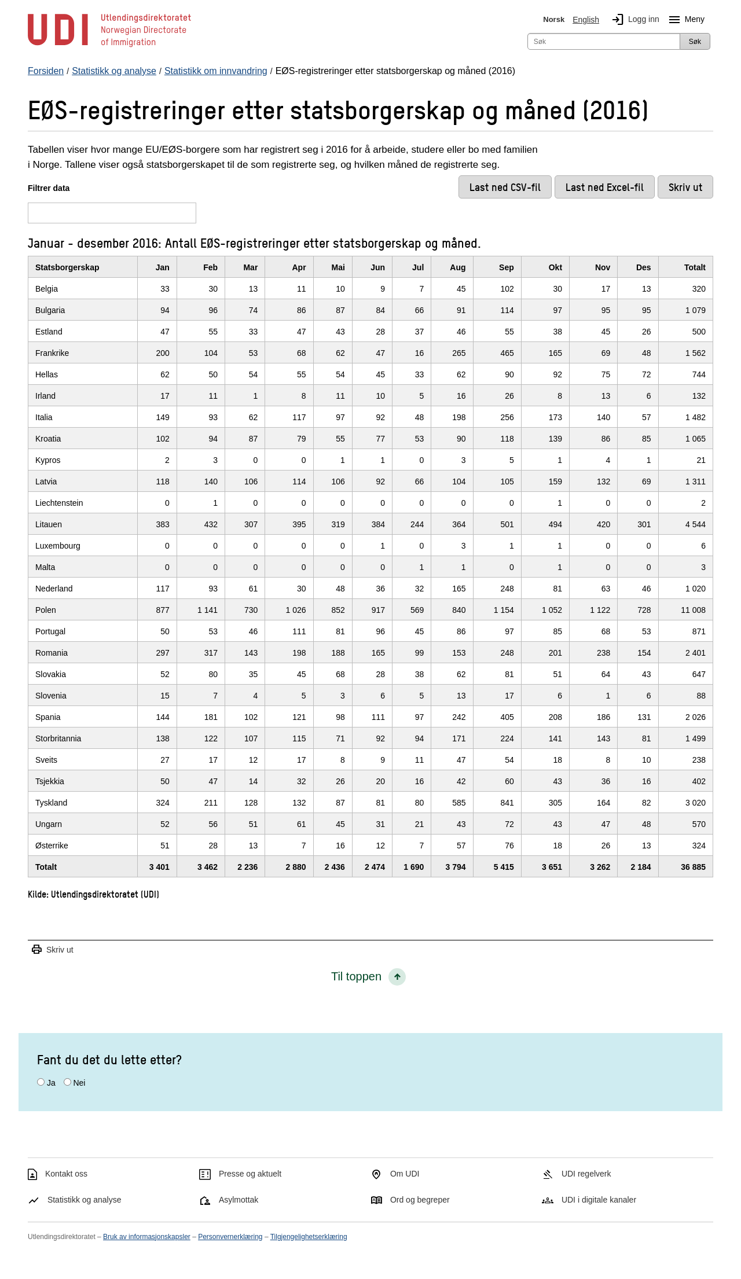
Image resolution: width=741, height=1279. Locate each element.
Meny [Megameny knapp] (684, 20)
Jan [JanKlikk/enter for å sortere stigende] (163, 267)
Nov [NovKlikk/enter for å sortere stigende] (602, 267)
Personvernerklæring (230, 1237)
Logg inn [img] (633, 20)
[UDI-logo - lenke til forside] (109, 46)
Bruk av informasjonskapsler (146, 1237)
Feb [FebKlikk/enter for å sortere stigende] (210, 267)
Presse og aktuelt (250, 1173)
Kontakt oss (66, 1173)
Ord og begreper (420, 1199)
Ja (51, 1082)
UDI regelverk (586, 1173)
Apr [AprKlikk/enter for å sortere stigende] (299, 267)
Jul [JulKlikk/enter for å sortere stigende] (418, 267)
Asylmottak (238, 1199)
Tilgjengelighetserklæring (308, 1237)
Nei (79, 1082)
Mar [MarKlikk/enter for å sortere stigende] (250, 267)
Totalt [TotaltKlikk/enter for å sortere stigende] (695, 267)
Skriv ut (52, 950)
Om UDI (405, 1173)
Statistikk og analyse (84, 1199)
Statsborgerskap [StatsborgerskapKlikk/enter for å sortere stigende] (67, 267)
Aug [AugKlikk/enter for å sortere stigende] (457, 267)
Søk (695, 42)
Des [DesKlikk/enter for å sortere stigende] (643, 267)
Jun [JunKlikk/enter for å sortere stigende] (377, 267)
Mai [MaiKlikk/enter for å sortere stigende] (338, 267)
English (586, 19)
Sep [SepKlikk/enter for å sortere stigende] (506, 267)
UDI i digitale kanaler (599, 1199)
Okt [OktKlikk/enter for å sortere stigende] (555, 267)
